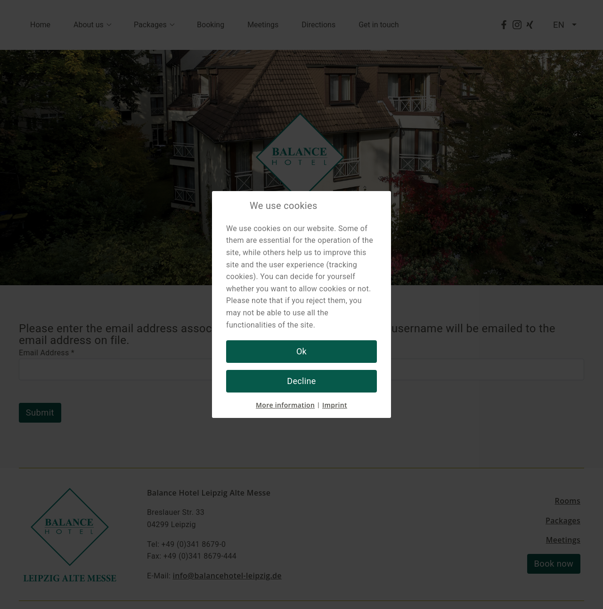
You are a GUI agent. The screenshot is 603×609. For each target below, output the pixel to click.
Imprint (334, 405)
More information (285, 405)
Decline (301, 381)
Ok (301, 351)
